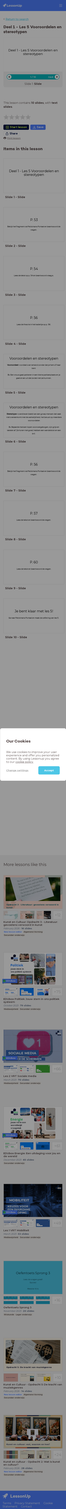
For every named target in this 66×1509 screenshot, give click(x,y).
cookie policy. (24, 762)
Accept (49, 770)
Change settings (17, 770)
